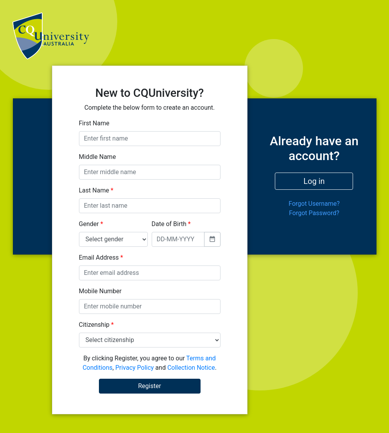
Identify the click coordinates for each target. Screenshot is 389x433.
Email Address (101, 257)
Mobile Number (100, 291)
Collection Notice (191, 367)
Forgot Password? (314, 213)
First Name (94, 123)
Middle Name (97, 156)
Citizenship (96, 324)
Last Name (96, 190)
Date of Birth (171, 224)
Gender (91, 224)
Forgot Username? (314, 203)
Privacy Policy (134, 367)
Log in (313, 181)
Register (149, 386)
